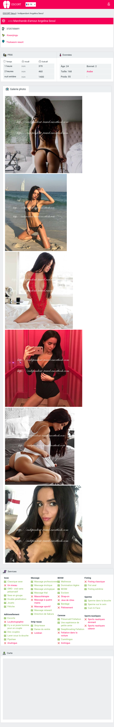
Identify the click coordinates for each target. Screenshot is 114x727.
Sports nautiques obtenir (96, 627)
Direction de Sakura (44, 614)
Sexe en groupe (15, 595)
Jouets (10, 602)
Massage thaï (41, 592)
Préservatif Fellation (71, 619)
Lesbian (38, 633)
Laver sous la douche (17, 635)
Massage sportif (42, 606)
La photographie (15, 621)
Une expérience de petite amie (70, 624)
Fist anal (92, 585)
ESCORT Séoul (9, 13)
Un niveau (12, 585)
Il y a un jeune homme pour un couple (18, 627)
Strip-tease (39, 625)
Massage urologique (44, 589)
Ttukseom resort (12, 41)
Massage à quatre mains (43, 601)
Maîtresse (66, 581)
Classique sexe (15, 581)
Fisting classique (96, 581)
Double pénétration (16, 599)
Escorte (11, 618)
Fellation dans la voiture (69, 634)
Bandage (65, 604)
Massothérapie (41, 596)
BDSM (64, 589)
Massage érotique (43, 585)
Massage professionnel (46, 581)
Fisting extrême (95, 589)
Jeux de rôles (67, 600)
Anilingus (65, 643)
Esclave (65, 592)
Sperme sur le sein (97, 604)
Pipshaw (11, 639)
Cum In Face (94, 608)
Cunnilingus (67, 639)
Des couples (13, 632)
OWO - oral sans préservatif (15, 590)
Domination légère (70, 585)
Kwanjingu (10, 35)
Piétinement (67, 607)
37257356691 (13, 28)
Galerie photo (16, 89)
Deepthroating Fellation (72, 629)
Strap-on (65, 596)
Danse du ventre (42, 629)
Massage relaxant (43, 610)
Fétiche (11, 606)
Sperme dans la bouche (99, 600)
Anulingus (12, 643)
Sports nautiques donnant (96, 621)
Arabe (90, 71)
